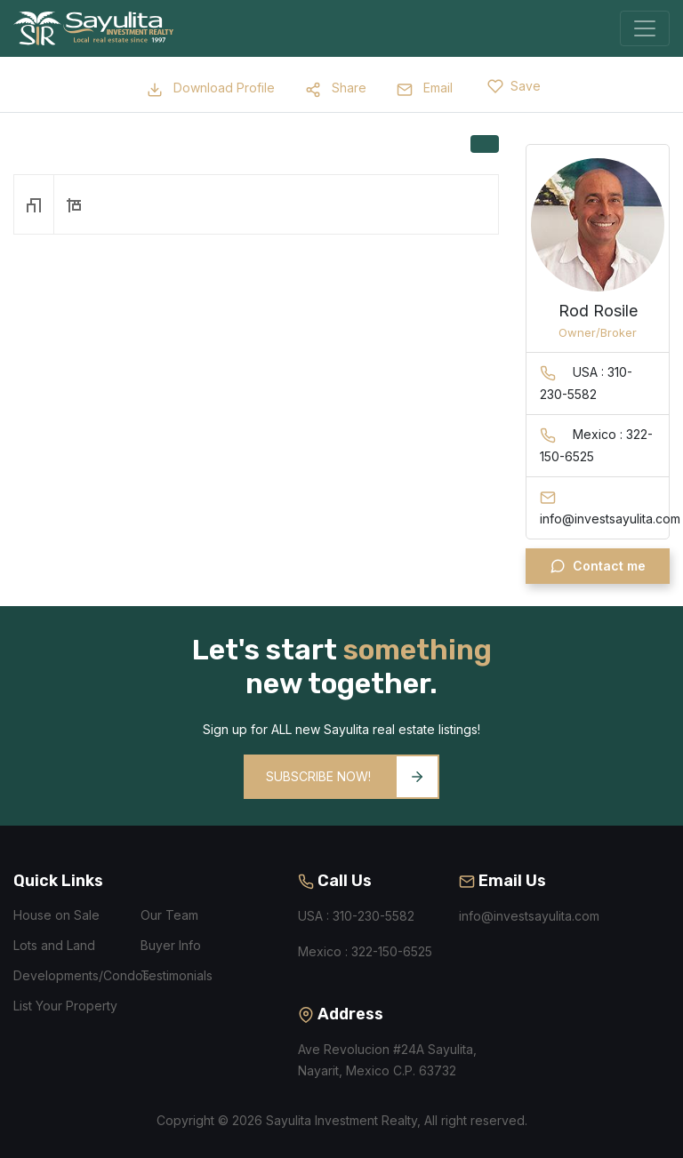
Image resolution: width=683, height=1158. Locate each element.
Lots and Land (54, 945)
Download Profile (211, 87)
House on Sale (56, 914)
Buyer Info (171, 945)
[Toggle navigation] (645, 28)
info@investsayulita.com (529, 915)
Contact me (598, 566)
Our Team (169, 914)
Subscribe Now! (352, 776)
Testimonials (177, 975)
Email (425, 87)
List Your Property (65, 1005)
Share (335, 87)
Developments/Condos (81, 975)
